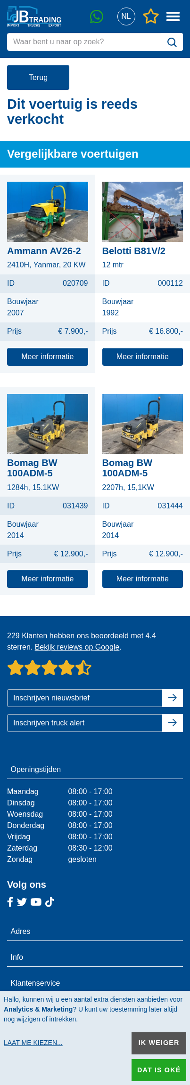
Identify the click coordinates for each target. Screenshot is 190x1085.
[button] (126, 16)
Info (17, 957)
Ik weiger (159, 1042)
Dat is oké (159, 1070)
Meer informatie (47, 357)
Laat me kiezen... (33, 1042)
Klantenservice (35, 983)
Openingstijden (36, 769)
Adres (21, 931)
